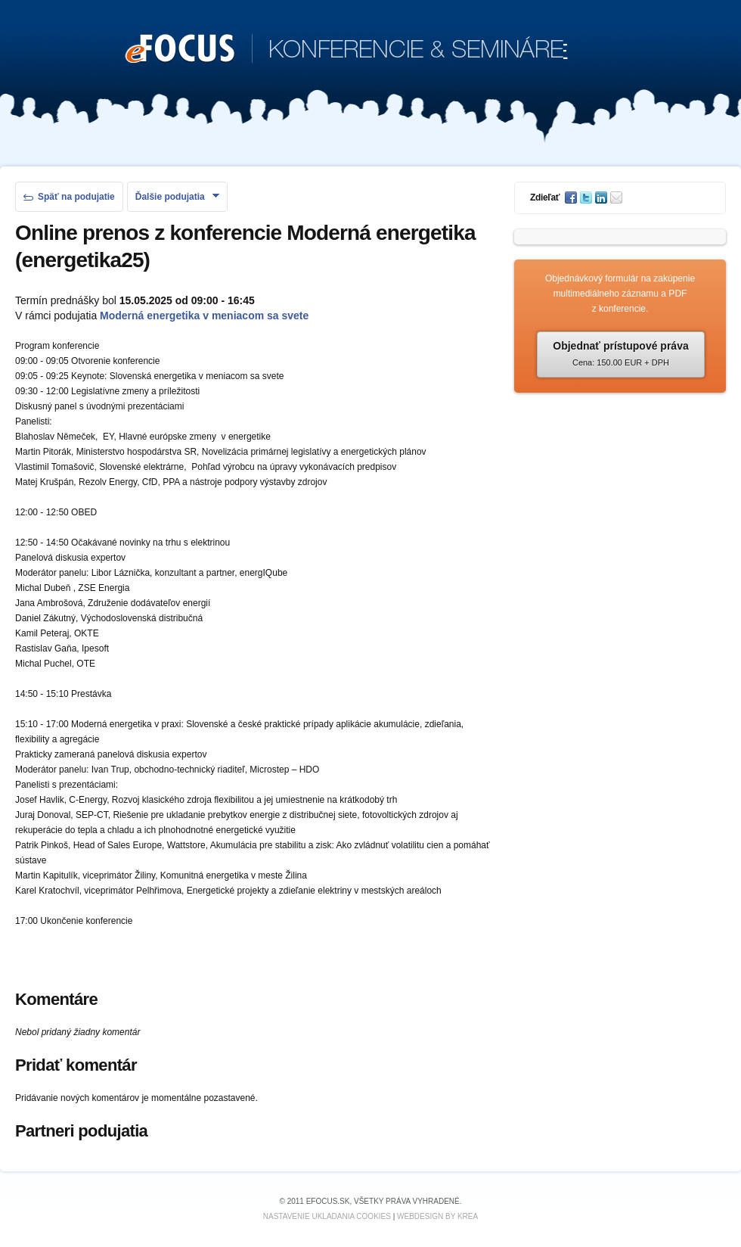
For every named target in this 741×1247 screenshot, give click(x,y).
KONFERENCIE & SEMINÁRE (347, 50)
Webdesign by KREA (437, 1216)
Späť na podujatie (69, 196)
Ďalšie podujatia (177, 196)
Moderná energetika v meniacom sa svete (204, 315)
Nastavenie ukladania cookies (327, 1216)
